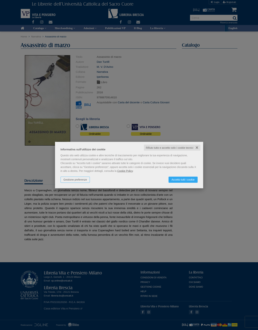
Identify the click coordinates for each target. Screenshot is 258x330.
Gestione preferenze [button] (75, 179)
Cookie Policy (125, 170)
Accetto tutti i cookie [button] (183, 179)
